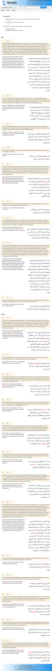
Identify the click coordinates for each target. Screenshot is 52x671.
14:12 (7, 451)
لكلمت (37, 391)
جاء (43, 491)
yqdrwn (15, 181)
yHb (15, 108)
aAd (13, 269)
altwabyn (19, 108)
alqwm (13, 183)
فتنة (37, 488)
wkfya (7, 305)
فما (48, 61)
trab (23, 179)
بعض (46, 338)
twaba (16, 363)
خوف (35, 139)
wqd (15, 459)
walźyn (13, 436)
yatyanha (8, 361)
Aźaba (19, 269)
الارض (33, 415)
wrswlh (13, 562)
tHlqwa (10, 58)
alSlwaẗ (15, 258)
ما (43, 136)
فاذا (28, 70)
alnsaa (21, 105)
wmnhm (4, 433)
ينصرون (35, 212)
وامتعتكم (38, 278)
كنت (45, 260)
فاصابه (47, 190)
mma (22, 181)
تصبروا (30, 235)
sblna (21, 459)
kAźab (9, 485)
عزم (36, 238)
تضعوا (42, 286)
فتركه (40, 190)
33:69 (7, 619)
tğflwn (7, 264)
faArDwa (4, 363)
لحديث (47, 533)
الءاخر (31, 184)
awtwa (3, 228)
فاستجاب (47, 332)
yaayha (4, 176)
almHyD (10, 105)
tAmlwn (10, 410)
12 (2, 374)
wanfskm (13, 227)
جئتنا (46, 412)
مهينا (48, 292)
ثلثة (44, 79)
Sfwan (18, 179)
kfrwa (3, 264)
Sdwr (3, 488)
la (20, 132)
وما (48, 461)
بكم (44, 284)
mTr (5, 268)
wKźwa (4, 269)
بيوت (31, 521)
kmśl (15, 179)
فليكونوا (34, 266)
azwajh (22, 528)
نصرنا (48, 391)
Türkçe (8, 10)
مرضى (47, 286)
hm (10, 135)
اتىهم (32, 388)
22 (2, 640)
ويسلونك (47, 107)
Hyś (5, 108)
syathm (13, 335)
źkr (3, 332)
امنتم (48, 73)
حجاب (42, 542)
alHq (9, 525)
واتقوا (48, 87)
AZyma (20, 530)
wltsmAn (17, 227)
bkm (22, 266)
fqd (7, 583)
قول (48, 156)
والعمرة (39, 58)
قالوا (48, 409)
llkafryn (16, 269)
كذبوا (43, 388)
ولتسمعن (30, 229)
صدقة (37, 70)
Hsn (3, 338)
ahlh (15, 66)
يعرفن (40, 611)
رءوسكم (47, 64)
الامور (33, 238)
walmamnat (16, 581)
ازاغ (44, 657)
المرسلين (38, 394)
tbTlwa (15, 176)
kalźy (7, 178)
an (16, 67)
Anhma (8, 363)
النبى (36, 435)
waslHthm (18, 263)
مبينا (44, 589)
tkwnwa (15, 627)
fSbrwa (13, 384)
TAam (10, 521)
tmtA (3, 62)
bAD (15, 332)
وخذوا (31, 286)
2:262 (7, 123)
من (41, 61)
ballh (3, 179)
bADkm (10, 332)
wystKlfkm (20, 409)
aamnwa (10, 176)
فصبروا (31, 386)
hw (13, 105)
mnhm (3, 260)
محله (32, 64)
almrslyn (13, 387)
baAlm (18, 486)
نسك (31, 70)
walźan (4, 361)
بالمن (48, 181)
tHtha (5, 336)
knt (5, 258)
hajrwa (20, 332)
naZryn (15, 521)
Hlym (5, 155)
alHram (4, 67)
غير (29, 524)
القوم (48, 196)
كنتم (31, 284)
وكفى (35, 309)
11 (2, 355)
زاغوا (48, 657)
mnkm (10, 59)
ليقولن (31, 491)
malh (12, 178)
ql (12, 105)
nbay (9, 387)
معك (37, 263)
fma (20, 56)
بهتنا (30, 586)
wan (12, 207)
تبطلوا (35, 178)
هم (49, 142)
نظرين (48, 527)
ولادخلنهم (34, 344)
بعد (28, 409)
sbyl (15, 132)
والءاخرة (41, 567)
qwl (3, 154)
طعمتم (45, 530)
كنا (48, 494)
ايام (41, 79)
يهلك (31, 412)
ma (3, 133)
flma (16, 651)
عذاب (31, 443)
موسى (44, 632)
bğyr (20, 581)
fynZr (6, 410)
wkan (6, 607)
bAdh (5, 530)
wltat (13, 261)
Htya (17, 58)
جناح (34, 281)
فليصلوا (47, 272)
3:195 (7, 317)
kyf (8, 410)
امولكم (41, 229)
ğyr (12, 521)
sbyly (18, 333)
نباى (42, 394)
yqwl (10, 483)
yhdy (10, 183)
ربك (34, 491)
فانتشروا (40, 530)
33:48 (7, 297)
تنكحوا (41, 547)
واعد (36, 567)
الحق (48, 539)
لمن (30, 82)
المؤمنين (39, 583)
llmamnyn (18, 434)
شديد (33, 87)
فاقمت (38, 260)
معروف (45, 156)
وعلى (48, 467)
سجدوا (39, 266)
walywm (7, 179)
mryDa (13, 59)
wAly (16, 461)
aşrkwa (20, 228)
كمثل (44, 187)
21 (2, 619)
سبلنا (48, 464)
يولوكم (48, 212)
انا (28, 491)
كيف (48, 418)
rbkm (10, 409)
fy (12, 64)
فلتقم (48, 263)
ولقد (48, 386)
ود (42, 275)
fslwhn (22, 525)
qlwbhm (4, 653)
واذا (48, 260)
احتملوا (34, 586)
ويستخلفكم (41, 415)
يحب (48, 119)
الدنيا (46, 567)
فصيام (48, 79)
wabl (7, 181)
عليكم (47, 281)
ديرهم (48, 341)
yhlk (14, 409)
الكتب (38, 232)
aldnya (22, 562)
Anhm (9, 335)
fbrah (7, 629)
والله (41, 159)
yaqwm (14, 650)
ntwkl (9, 459)
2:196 (7, 40)
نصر (40, 491)
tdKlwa (15, 519)
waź (3, 650)
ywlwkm (19, 207)
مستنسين (32, 530)
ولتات (43, 269)
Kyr (11, 154)
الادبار (43, 212)
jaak (6, 387)
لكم (38, 438)
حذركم (47, 289)
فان (34, 58)
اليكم (32, 655)
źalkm (7, 524)
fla (23, 605)
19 (2, 574)
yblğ (19, 58)
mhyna (22, 269)
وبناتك (33, 605)
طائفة (44, 263)
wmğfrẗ (8, 154)
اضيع (32, 332)
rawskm (14, 58)
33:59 (7, 594)
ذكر (39, 335)
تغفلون (30, 275)
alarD (3, 410)
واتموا (48, 58)
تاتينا (34, 409)
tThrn (20, 106)
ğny (3, 155)
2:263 (7, 147)
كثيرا (37, 235)
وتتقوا (48, 238)
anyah (18, 521)
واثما (48, 589)
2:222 (7, 95)
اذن (48, 438)
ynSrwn (6, 209)
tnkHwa (19, 528)
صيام (42, 70)
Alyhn (6, 605)
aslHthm (14, 260)
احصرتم (30, 58)
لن (49, 209)
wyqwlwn (17, 433)
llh (12, 56)
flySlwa (4, 263)
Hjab (7, 527)
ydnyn (3, 605)
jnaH (13, 266)
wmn (14, 228)
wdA (16, 304)
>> (45, 7)
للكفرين (36, 289)
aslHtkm (12, 264)
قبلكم (32, 232)
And (19, 133)
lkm (7, 434)
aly (9, 62)
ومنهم (48, 435)
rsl (7, 384)
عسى (40, 412)
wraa (5, 527)
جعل (40, 488)
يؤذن (40, 524)
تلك (43, 82)
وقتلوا (33, 341)
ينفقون (44, 134)
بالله (38, 184)
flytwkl (21, 461)
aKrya (18, 261)
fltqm (18, 258)
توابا (48, 369)
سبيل (33, 134)
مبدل (42, 391)
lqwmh (11, 650)
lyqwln (3, 486)
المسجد (36, 84)
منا (37, 136)
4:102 (7, 242)
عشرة (40, 82)
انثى (34, 335)
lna (5, 459)
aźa (19, 64)
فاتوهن (47, 116)
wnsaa (18, 604)
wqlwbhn (20, 527)
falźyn (17, 332)
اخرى (35, 269)
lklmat (21, 385)
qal (5, 409)
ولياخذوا (32, 263)
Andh (23, 336)
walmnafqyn (12, 304)
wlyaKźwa (10, 260)
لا (49, 136)
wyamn (14, 434)
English (2, 10)
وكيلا (28, 309)
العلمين (43, 497)
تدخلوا (35, 521)
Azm (20, 230)
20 (2, 594)
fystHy (17, 524)
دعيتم (35, 527)
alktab (6, 228)
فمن (29, 64)
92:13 (28, 0)
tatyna (15, 407)
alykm (13, 651)
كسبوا (39, 193)
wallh (23, 154)
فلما (29, 655)
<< (41, 7)
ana (6, 486)
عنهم (43, 344)
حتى (42, 64)
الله (45, 87)
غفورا (46, 614)
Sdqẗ (12, 61)
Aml (17, 330)
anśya (6, 332)
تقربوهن (47, 113)
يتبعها (48, 159)
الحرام (31, 84)
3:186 (7, 217)
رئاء (30, 181)
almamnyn (11, 581)
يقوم (35, 652)
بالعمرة (37, 73)
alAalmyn (7, 488)
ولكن (41, 527)
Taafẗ (21, 258)
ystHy (4, 525)
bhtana (14, 583)
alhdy (5, 58)
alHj (7, 56)
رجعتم (47, 82)
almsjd (21, 66)
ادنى (45, 611)
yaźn (3, 521)
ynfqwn (6, 132)
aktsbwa (4, 583)
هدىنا (30, 461)
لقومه (39, 652)
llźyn (3, 436)
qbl (11, 407)
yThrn (15, 106)
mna (8, 133)
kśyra (3, 230)
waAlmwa (13, 67)
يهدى (30, 193)
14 (2, 423)
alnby (13, 433)
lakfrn (7, 335)
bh (17, 59)
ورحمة (41, 440)
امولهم (39, 134)
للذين (37, 440)
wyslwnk (4, 105)
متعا (35, 539)
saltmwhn (15, 525)
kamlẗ (5, 66)
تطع (46, 306)
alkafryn (16, 183)
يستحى (33, 536)
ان (38, 87)
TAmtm (13, 522)
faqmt (10, 258)
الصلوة (32, 260)
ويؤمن (29, 438)
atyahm (10, 385)
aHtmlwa (10, 583)
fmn (6, 59)
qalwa (3, 407)
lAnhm (16, 562)
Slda (11, 181)
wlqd (3, 384)
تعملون (44, 418)
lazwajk (11, 604)
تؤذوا (33, 544)
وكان (30, 611)
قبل (39, 409)
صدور (48, 497)
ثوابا (30, 347)
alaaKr (10, 179)
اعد (40, 289)
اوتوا (42, 232)
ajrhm (16, 133)
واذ (49, 652)
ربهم (41, 139)
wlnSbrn (4, 461)
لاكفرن (47, 344)
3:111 (7, 201)
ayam (10, 64)
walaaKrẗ (4, 563)
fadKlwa (7, 522)
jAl (3, 485)
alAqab (23, 67)
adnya (17, 605)
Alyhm (5, 135)
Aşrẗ (3, 66)
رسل (41, 386)
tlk (23, 64)
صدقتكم (30, 178)
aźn (21, 433)
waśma (17, 583)
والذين (47, 443)
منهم (40, 263)
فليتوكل (41, 467)
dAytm (3, 522)
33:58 (7, 574)
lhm (14, 133)
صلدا (36, 190)
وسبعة (32, 79)
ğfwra (11, 607)
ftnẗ (4, 485)
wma (3, 459)
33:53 (7, 502)
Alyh (21, 179)
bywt (18, 519)
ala (8, 207)
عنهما (37, 366)
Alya (18, 181)
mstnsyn (23, 522)
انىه (44, 527)
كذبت (45, 386)
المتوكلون (35, 467)
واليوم (35, 184)
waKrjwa (4, 333)
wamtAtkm (17, 264)
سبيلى (37, 341)
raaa (14, 178)
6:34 (7, 374)
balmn (22, 176)
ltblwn (3, 227)
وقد (33, 461)
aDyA (14, 330)
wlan (14, 485)
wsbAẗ (16, 64)
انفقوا (40, 136)
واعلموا (41, 87)
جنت (48, 347)
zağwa (18, 651)
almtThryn (4, 110)
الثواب (33, 350)
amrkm (7, 108)
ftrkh (9, 181)
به (37, 67)
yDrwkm (5, 207)
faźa (17, 61)
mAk (6, 260)
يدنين (42, 608)
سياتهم (39, 344)
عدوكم (47, 415)
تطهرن (32, 113)
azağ (21, 651)
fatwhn (23, 106)
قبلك (35, 386)
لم (32, 76)
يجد (30, 76)
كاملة (37, 82)
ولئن (46, 491)
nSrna (13, 385)
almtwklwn (4, 462)
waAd (7, 563)
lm (23, 62)
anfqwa (5, 133)
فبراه (40, 632)
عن (43, 107)
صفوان (40, 187)
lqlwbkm (16, 527)
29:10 (7, 472)
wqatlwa (21, 333)
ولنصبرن (43, 464)
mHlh (3, 59)
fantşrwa (17, 522)
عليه (36, 187)
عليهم (32, 139)
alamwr (23, 230)
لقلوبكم (30, 542)
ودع (32, 306)
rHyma (19, 363)
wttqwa (12, 230)
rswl (19, 436)
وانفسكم (36, 229)
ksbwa (3, 183)
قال (43, 412)
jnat (21, 335)
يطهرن (39, 113)
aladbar (23, 207)
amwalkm (8, 227)
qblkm (11, 228)
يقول (38, 485)
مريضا (41, 67)
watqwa (7, 67)
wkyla (12, 305)
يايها (48, 178)
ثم (28, 134)
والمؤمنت (32, 583)
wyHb (22, 108)
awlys (13, 486)
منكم (45, 67)
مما (42, 193)
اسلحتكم (44, 278)
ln (2, 207)
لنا (46, 461)
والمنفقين (36, 306)
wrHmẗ (22, 434)
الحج (44, 58)
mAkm (10, 486)
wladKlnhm (17, 335)
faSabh (4, 181)
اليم (48, 446)
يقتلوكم (33, 209)
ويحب (39, 119)
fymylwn (21, 264)
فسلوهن (31, 539)
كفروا (36, 275)
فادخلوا (30, 527)
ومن (28, 232)
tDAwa (16, 268)
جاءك (48, 394)
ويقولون (31, 435)
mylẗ (6, 266)
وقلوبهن (47, 544)
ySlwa (22, 261)
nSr (18, 485)
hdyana (18, 459)
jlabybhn (12, 605)
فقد (38, 586)
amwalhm (10, 132)
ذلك (33, 82)
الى (33, 73)
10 (2, 317)
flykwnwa (4, 261)
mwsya (4, 629)
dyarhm (10, 333)
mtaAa (19, 525)
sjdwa (20, 260)
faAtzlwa (18, 105)
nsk (15, 61)
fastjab (3, 330)
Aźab (3, 437)
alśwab (5, 338)
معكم (45, 494)
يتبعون (46, 136)
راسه (29, 67)
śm (19, 132)
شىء (45, 193)
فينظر (29, 415)
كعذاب (29, 488)
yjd (3, 64)
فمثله (48, 187)
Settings (14, 10)
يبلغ (39, 64)
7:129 (7, 399)
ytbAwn (22, 132)
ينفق (35, 181)
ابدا (28, 547)
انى (36, 332)
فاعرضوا (42, 366)
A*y (9, 20)
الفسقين (43, 660)
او (38, 67)
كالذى (39, 181)
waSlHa (23, 361)
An (7, 105)
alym (6, 437)
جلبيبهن (30, 608)
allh (10, 67)
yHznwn (12, 135)
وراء (46, 542)
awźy (3, 314)
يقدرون (31, 190)
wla (7, 58)
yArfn (21, 605)
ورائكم (47, 269)
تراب (33, 187)
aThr (13, 527)
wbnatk (15, 604)
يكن (48, 84)
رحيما (45, 369)
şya (20, 181)
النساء (42, 110)
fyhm (7, 258)
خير (36, 156)
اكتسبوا (42, 586)
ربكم (36, 412)
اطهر (34, 542)
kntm (9, 268)
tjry (22, 335)
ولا (35, 61)
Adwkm (16, 409)
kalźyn (18, 627)
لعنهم (32, 564)
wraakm (10, 261)
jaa (16, 485)
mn (3, 58)
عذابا (31, 289)
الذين (48, 134)
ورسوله (36, 564)
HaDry (18, 66)
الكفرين (44, 196)
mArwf (5, 154)
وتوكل (44, 309)
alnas (17, 178)
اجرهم (47, 139)
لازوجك (38, 605)
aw (16, 59)
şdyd (20, 67)
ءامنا (35, 485)
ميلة (43, 281)
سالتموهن (40, 539)
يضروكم (45, 209)
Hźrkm (7, 269)
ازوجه (37, 547)
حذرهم (33, 272)
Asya (7, 409)
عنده (40, 350)
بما (32, 494)
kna (8, 486)
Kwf (3, 135)
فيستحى (47, 536)
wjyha (23, 629)
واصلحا (47, 366)
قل (35, 107)
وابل (43, 190)
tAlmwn (4, 651)
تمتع (41, 73)
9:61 (7, 423)
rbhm (21, 133)
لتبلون (48, 229)
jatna (3, 409)
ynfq (10, 178)
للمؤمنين (47, 440)
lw (5, 264)
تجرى (44, 347)
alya (7, 521)
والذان (48, 363)
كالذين (31, 629)
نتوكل (41, 461)
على (48, 193)
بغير (48, 586)
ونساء (29, 605)
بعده (31, 547)
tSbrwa (8, 230)
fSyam (5, 64)
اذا (29, 79)
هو (33, 107)
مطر (36, 284)
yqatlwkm (15, 207)
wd (21, 263)
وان (37, 209)
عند (44, 139)
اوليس (41, 494)
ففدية (48, 70)
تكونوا (35, 629)
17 (2, 502)
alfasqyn (17, 653)
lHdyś (3, 524)
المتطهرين (34, 119)
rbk (21, 485)
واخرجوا (32, 338)
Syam (7, 61)
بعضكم (31, 335)
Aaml (19, 330)
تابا (29, 363)
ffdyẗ (3, 61)
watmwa (4, 56)
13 (2, 399)
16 (2, 472)
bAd (20, 407)
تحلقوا (32, 61)
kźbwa (20, 384)
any (11, 330)
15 (2, 451)
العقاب (47, 90)
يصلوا (29, 269)
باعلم (35, 494)
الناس (48, 184)
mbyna (20, 583)
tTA (5, 304)
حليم (35, 159)
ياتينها (43, 363)
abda (7, 530)
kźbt (6, 384)
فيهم (42, 260)
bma (21, 486)
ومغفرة (40, 156)
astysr (22, 56)
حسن (37, 350)
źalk (8, 66)
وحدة (40, 281)
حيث (41, 116)
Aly (3, 305)
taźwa (8, 528)
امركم (37, 116)
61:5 (7, 640)
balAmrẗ (6, 62)
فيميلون (32, 278)
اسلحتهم (47, 266)
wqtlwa (4, 335)
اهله (45, 84)
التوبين (44, 119)
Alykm (3, 266)
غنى (38, 159)
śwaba (11, 336)
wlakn (21, 521)
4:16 (7, 355)
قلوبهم (39, 657)
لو (33, 275)
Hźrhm (14, 263)
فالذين (42, 338)
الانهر (34, 347)
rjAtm (21, 64)
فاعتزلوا (47, 110)
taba (20, 361)
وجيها (43, 635)
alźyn (3, 132)
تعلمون (45, 655)
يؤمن (41, 184)
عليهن (38, 608)
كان (48, 67)
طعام (32, 524)
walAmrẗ (10, 56)
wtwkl (22, 304)
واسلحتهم (46, 275)
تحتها (38, 347)
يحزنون (45, 142)
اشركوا (44, 235)
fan (14, 56)
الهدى (38, 61)
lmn (10, 66)
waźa (3, 258)
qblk (11, 384)
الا (42, 209)
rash (23, 59)
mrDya (11, 268)
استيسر (44, 61)
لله (36, 58)
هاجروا (37, 338)
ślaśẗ (8, 64)
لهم (30, 136)
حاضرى (41, 84)
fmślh (13, 179)
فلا (37, 611)
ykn (13, 66)
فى (39, 79)
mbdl (18, 385)
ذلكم (41, 533)
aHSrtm (17, 56)
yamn (21, 178)
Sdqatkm (19, 176)
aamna (13, 483)
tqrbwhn (10, 106)
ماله (32, 181)
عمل (28, 332)
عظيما (35, 550)
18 (2, 555)
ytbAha (18, 154)
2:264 (7, 164)
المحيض (39, 107)
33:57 (7, 555)
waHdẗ (9, 266)
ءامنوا (41, 178)
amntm (20, 61)
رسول (40, 443)
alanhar (8, 336)
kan (8, 59)
